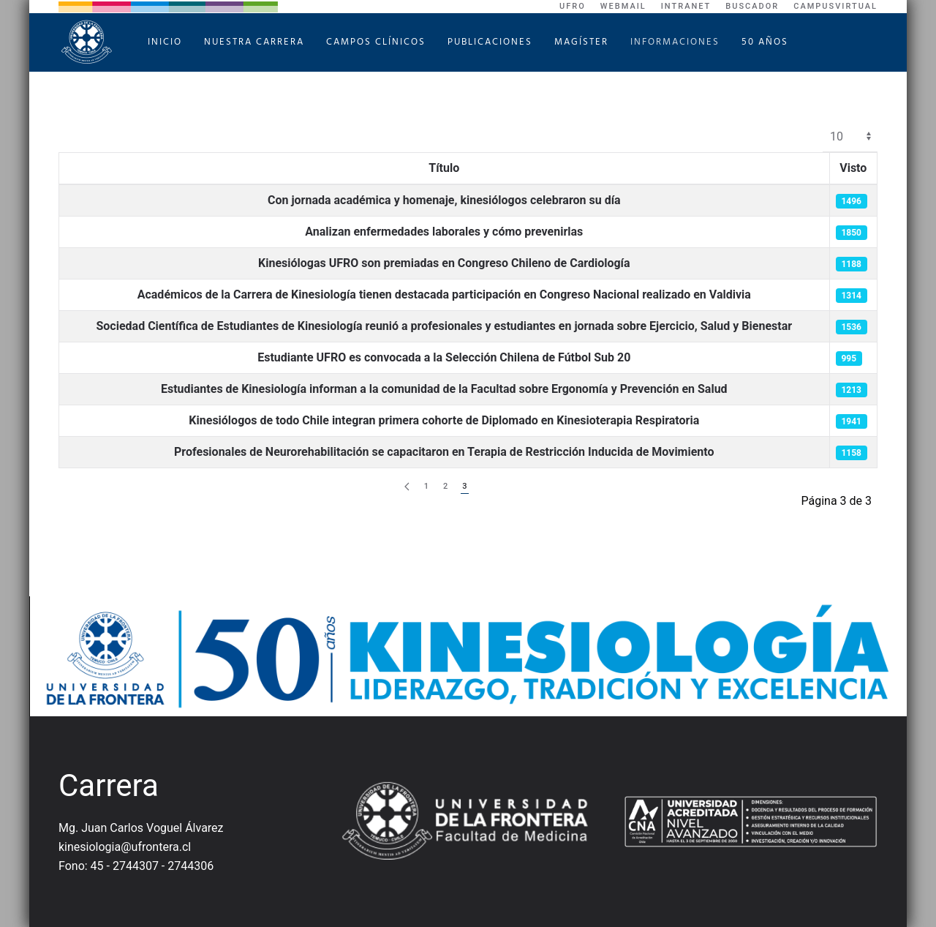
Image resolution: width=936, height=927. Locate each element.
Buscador (752, 6)
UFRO (572, 6)
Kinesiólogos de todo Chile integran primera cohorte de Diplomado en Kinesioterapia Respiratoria (444, 420)
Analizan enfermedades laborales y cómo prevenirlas (444, 232)
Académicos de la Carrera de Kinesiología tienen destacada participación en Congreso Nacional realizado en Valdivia (444, 294)
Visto (853, 168)
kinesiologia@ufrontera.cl (124, 847)
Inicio (165, 42)
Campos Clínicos (376, 42)
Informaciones (675, 42)
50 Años (764, 42)
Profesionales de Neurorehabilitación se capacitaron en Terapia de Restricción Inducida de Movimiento (444, 452)
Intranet (686, 6)
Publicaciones (490, 42)
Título (444, 168)
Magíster (581, 42)
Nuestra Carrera (254, 42)
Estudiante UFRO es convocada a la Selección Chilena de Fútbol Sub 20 (443, 357)
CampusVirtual (835, 6)
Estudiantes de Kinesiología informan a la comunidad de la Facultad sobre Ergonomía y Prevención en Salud (444, 389)
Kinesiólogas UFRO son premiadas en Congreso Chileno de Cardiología (444, 263)
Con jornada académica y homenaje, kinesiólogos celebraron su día (444, 200)
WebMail (623, 6)
